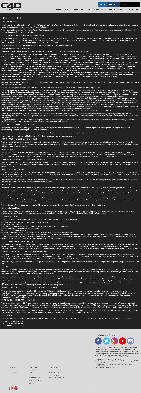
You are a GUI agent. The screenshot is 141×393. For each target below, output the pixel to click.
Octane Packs (100, 10)
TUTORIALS (32, 370)
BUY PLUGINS (13, 370)
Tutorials (58, 10)
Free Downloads (131, 10)
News (66, 10)
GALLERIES (32, 375)
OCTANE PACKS (13, 372)
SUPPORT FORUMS (34, 378)
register (113, 5)
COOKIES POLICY (54, 375)
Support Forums (115, 10)
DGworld (102, 371)
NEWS (31, 372)
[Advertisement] (44, 347)
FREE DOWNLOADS (35, 380)
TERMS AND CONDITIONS (56, 378)
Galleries (75, 10)
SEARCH (31, 383)
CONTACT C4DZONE (55, 370)
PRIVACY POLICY (54, 372)
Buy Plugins (86, 10)
